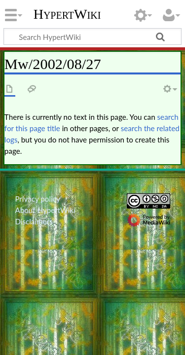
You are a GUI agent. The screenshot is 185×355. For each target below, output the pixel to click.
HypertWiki (67, 14)
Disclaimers (33, 221)
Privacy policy (37, 198)
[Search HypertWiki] (92, 36)
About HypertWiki (45, 210)
